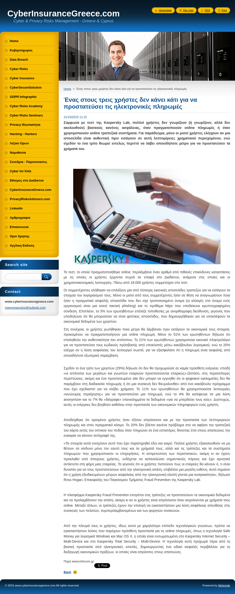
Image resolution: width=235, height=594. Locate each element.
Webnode (224, 585)
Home (67, 88)
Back (67, 572)
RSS (207, 10)
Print (224, 10)
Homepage (165, 10)
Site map (188, 10)
